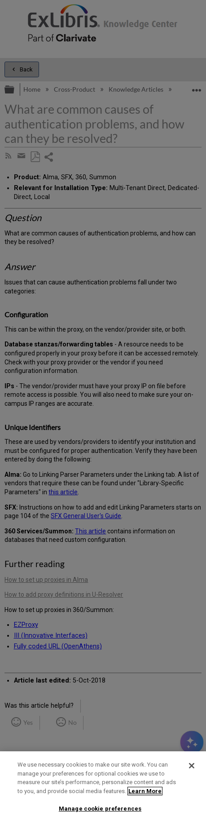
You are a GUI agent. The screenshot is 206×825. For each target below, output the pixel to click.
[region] (103, 788)
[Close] (192, 766)
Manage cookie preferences (100, 808)
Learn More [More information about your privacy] (145, 791)
